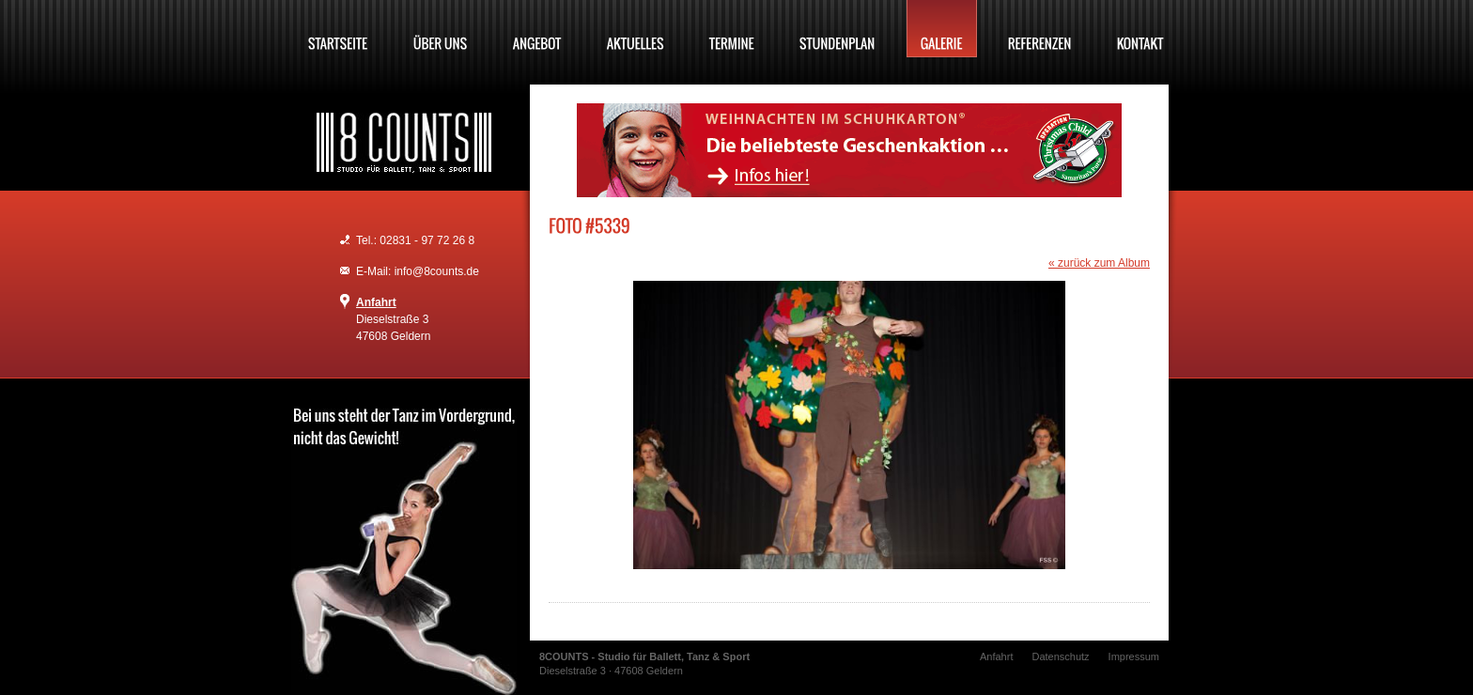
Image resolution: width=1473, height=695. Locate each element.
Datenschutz (1060, 656)
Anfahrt (376, 302)
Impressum (1134, 656)
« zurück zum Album (1099, 263)
